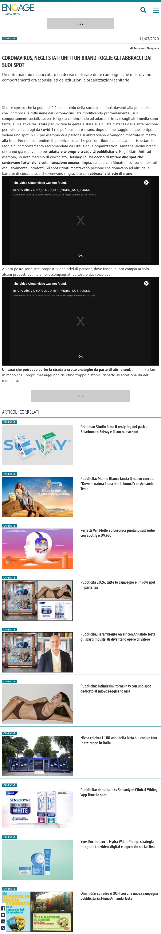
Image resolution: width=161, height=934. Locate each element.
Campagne (9, 38)
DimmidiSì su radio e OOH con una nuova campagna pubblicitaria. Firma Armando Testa (119, 896)
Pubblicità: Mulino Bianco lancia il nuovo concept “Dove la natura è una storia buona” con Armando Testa (117, 483)
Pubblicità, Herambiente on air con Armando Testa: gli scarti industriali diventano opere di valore (118, 637)
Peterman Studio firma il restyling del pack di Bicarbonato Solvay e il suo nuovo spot (114, 429)
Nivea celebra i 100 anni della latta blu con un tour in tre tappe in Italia (118, 740)
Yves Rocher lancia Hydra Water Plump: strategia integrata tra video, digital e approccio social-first (117, 844)
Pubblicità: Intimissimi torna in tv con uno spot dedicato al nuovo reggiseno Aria (115, 688)
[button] (156, 10)
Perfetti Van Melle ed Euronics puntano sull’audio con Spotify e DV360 (117, 533)
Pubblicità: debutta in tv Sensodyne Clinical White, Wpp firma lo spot (118, 792)
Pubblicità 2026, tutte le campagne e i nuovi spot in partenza (117, 585)
